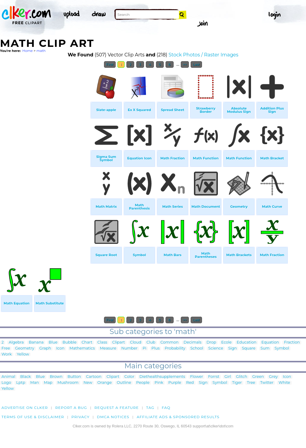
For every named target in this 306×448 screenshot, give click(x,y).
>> (185, 64)
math (41, 51)
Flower (196, 377)
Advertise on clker (24, 407)
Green (258, 377)
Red (190, 383)
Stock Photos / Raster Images (203, 55)
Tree (251, 383)
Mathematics (82, 348)
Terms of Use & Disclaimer (32, 417)
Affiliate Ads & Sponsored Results (178, 417)
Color (129, 377)
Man (34, 383)
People (143, 383)
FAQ (166, 407)
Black (25, 377)
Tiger (237, 383)
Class (102, 342)
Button (74, 377)
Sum (265, 348)
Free (5, 348)
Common (169, 342)
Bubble (69, 342)
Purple (174, 383)
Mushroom (67, 383)
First (110, 64)
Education (246, 342)
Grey (273, 377)
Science (215, 348)
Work (6, 354)
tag (150, 407)
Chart (87, 342)
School (196, 348)
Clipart (118, 342)
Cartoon (94, 377)
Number (129, 348)
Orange (104, 383)
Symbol (282, 348)
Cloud (135, 342)
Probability (175, 348)
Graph (45, 348)
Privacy (80, 417)
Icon (60, 348)
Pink (158, 383)
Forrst (213, 377)
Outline (124, 383)
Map (48, 383)
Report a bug (71, 407)
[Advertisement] (45, 160)
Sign (232, 348)
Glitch (241, 377)
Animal (8, 377)
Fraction (292, 342)
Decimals (192, 342)
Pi (144, 348)
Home (27, 51)
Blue (53, 342)
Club (150, 342)
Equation (270, 342)
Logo (6, 383)
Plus (156, 348)
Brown (56, 377)
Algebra (16, 342)
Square (248, 348)
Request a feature (116, 407)
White (284, 383)
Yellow (23, 354)
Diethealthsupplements (162, 377)
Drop (211, 342)
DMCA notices (113, 417)
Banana (36, 342)
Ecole (226, 342)
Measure (108, 348)
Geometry (24, 348)
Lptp (20, 383)
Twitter (266, 383)
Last (196, 64)
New (88, 383)
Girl (227, 377)
